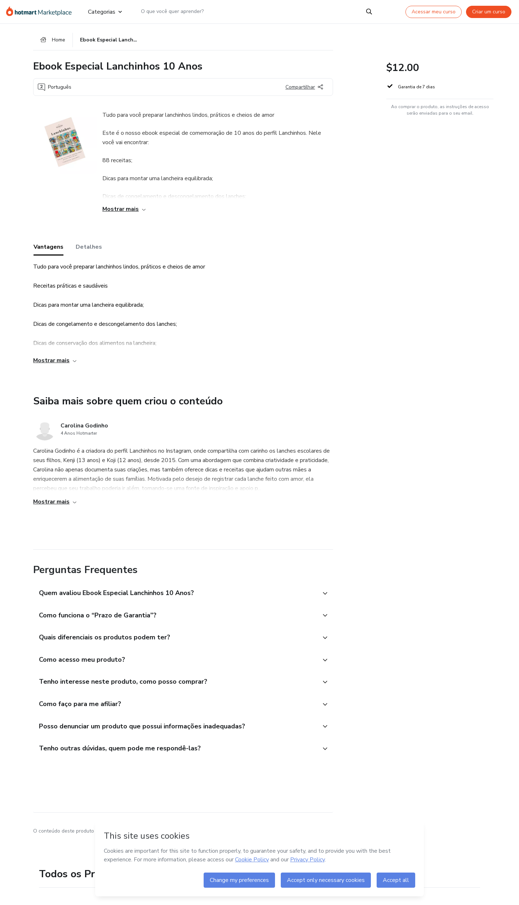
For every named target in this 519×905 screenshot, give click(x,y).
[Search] (369, 11)
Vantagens (48, 249)
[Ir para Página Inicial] (41, 11)
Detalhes (89, 249)
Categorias (105, 11)
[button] (175, 595)
